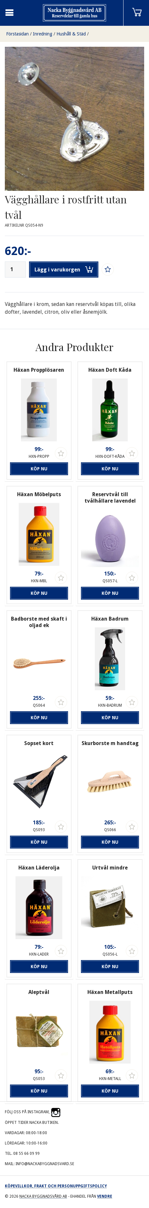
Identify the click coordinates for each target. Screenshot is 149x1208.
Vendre (104, 1196)
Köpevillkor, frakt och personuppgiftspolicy (56, 1186)
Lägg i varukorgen (64, 269)
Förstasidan (17, 33)
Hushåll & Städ (71, 33)
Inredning (42, 33)
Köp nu (39, 468)
